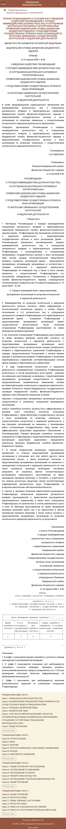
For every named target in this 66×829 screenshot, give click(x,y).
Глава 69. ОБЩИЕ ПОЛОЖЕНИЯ (15, 794)
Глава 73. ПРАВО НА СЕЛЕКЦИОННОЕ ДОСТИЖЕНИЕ (24, 807)
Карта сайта (33, 828)
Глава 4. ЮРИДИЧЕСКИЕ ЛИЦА (15, 711)
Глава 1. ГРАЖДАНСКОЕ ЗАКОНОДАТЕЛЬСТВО (22, 698)
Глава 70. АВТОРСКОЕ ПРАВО (14, 797)
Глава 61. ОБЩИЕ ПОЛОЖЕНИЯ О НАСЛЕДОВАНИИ (23, 767)
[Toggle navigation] (62, 3)
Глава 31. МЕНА (8, 742)
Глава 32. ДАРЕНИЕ (10, 745)
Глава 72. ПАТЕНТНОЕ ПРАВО (14, 804)
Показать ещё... (9, 731)
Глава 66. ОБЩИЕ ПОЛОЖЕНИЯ (15, 782)
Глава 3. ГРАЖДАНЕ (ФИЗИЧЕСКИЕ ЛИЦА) (20, 708)
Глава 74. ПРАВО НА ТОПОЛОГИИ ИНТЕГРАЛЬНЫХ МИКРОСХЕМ (29, 810)
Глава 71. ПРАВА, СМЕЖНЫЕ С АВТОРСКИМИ (21, 801)
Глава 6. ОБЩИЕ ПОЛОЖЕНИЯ (14, 726)
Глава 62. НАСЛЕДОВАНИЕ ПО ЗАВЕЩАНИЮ (20, 770)
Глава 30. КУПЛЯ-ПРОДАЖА (14, 739)
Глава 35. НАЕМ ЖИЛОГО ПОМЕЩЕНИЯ (18, 754)
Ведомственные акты (17, 10)
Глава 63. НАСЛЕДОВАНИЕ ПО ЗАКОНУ (18, 773)
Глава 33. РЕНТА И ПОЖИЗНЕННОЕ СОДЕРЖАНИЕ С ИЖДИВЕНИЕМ (30, 748)
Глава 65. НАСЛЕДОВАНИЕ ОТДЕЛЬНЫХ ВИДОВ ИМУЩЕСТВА (28, 779)
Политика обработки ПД (33, 820)
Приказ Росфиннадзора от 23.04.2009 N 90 (24, 13)
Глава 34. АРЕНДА (10, 751)
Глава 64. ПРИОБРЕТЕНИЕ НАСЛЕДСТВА (19, 776)
